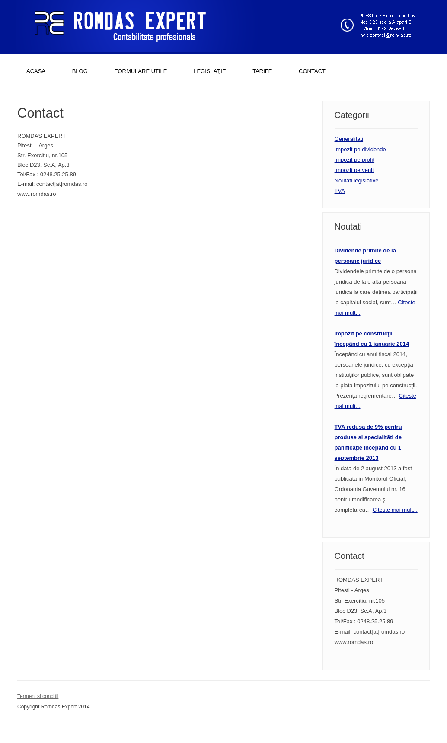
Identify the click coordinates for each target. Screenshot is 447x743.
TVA (340, 191)
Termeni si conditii (37, 696)
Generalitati (349, 139)
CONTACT (312, 71)
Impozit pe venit (354, 170)
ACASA (35, 71)
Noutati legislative (357, 180)
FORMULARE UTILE (140, 71)
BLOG (80, 71)
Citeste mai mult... (395, 510)
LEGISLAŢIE (210, 71)
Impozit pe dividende (360, 149)
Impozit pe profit (355, 159)
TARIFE (262, 71)
